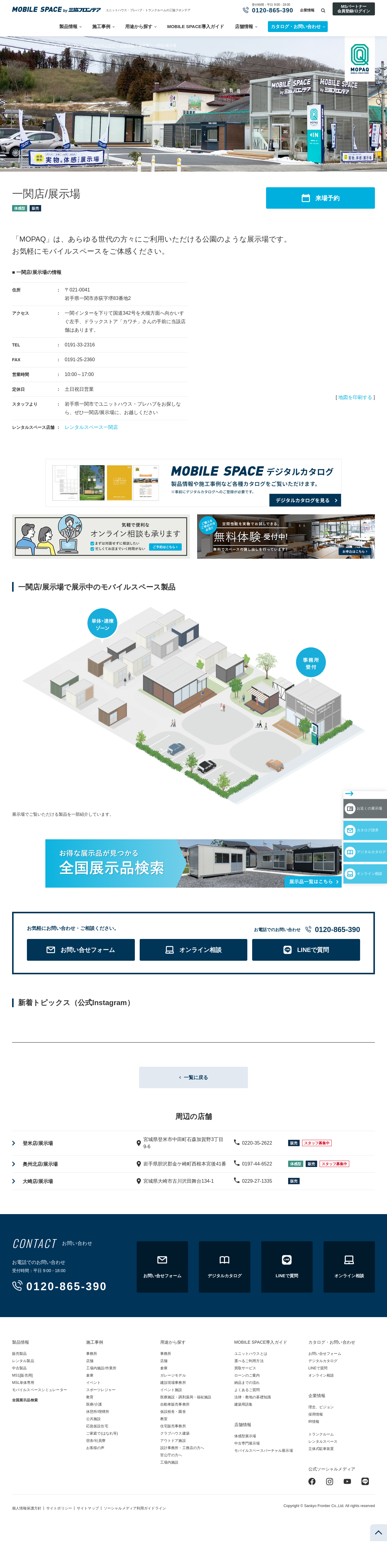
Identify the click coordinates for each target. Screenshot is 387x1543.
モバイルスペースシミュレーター (39, 1392)
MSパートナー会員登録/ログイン (353, 8)
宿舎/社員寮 (96, 1442)
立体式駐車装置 (321, 1450)
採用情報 (315, 1416)
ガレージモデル (173, 1377)
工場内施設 (169, 1464)
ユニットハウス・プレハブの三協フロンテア (79, 45)
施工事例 (101, 26)
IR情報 (313, 1423)
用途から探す (138, 26)
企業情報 (307, 10)
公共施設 (93, 1421)
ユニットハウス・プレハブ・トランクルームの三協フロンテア (148, 10)
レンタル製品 (23, 1363)
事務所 (91, 1355)
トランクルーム (321, 1436)
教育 (89, 1399)
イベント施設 (171, 1392)
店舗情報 (244, 26)
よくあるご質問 (247, 1392)
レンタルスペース (323, 1443)
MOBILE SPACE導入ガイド (195, 26)
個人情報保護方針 (26, 1510)
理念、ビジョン (321, 1409)
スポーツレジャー (100, 1392)
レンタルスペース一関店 (91, 427)
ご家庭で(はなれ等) (102, 1435)
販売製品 (19, 1355)
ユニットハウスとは (250, 1355)
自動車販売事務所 (175, 1406)
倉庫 (89, 1377)
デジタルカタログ (354, 814)
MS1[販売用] (22, 1377)
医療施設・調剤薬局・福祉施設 (186, 1399)
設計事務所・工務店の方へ (182, 1450)
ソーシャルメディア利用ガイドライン (135, 1510)
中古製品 (19, 1370)
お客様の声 (95, 1450)
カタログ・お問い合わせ (331, 1344)
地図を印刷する (355, 397)
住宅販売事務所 (173, 1428)
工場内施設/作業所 (101, 1370)
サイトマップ (88, 1510)
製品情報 (68, 26)
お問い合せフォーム (324, 1355)
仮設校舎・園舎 (173, 1413)
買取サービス (245, 1370)
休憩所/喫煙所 (97, 1413)
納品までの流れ (247, 1384)
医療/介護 (94, 1406)
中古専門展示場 (247, 1445)
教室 (163, 1421)
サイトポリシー (59, 1510)
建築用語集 (243, 1406)
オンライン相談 (351, 832)
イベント (93, 1384)
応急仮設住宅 (97, 1428)
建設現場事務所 (173, 1384)
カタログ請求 (349, 797)
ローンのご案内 (247, 1377)
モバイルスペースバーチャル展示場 (263, 1452)
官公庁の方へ (171, 1457)
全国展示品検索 (25, 1402)
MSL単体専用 (23, 1384)
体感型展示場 (245, 1438)
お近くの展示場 (351, 779)
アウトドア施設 (173, 1442)
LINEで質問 (318, 1370)
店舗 (89, 1363)
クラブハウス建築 (175, 1435)
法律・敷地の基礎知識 (252, 1399)
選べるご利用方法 (249, 1363)
